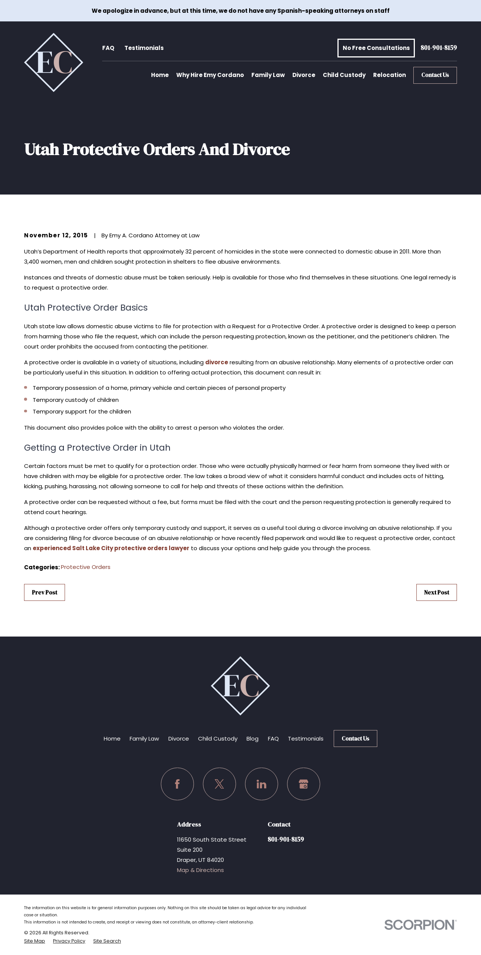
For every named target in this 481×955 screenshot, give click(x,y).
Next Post (436, 592)
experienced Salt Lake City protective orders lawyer (111, 548)
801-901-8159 (438, 48)
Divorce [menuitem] (303, 75)
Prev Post (44, 592)
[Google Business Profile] (303, 784)
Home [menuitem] (160, 75)
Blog (253, 738)
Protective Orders (85, 567)
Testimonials (144, 48)
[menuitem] (34, 941)
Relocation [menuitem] (389, 75)
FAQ (108, 48)
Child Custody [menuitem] (344, 75)
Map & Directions (200, 870)
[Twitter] (219, 784)
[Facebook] (177, 784)
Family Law (144, 738)
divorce (216, 362)
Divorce (178, 738)
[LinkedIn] (261, 784)
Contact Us (435, 75)
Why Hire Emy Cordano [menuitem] (210, 75)
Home (112, 738)
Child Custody (217, 738)
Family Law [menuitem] (268, 75)
